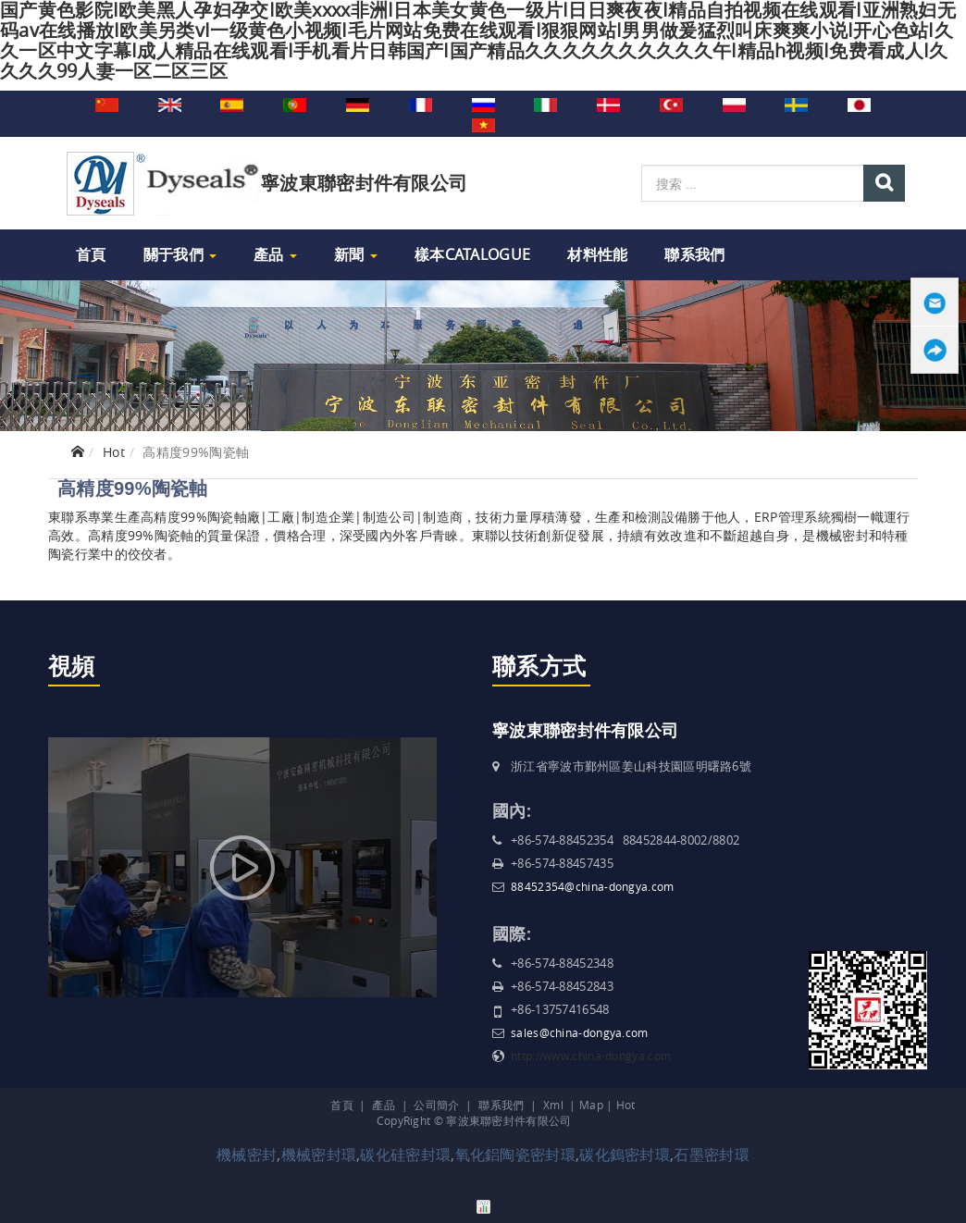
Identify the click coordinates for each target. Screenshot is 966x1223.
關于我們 (180, 254)
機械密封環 (319, 1154)
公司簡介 (436, 1104)
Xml (553, 1104)
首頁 (91, 254)
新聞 (356, 254)
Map (591, 1104)
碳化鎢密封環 (624, 1154)
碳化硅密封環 (405, 1154)
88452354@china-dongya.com (593, 886)
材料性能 (597, 254)
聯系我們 (694, 254)
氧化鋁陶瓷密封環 (515, 1154)
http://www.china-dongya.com (591, 1055)
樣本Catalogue (472, 254)
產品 (275, 254)
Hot (114, 452)
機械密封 (247, 1154)
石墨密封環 (711, 1154)
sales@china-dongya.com (580, 1032)
